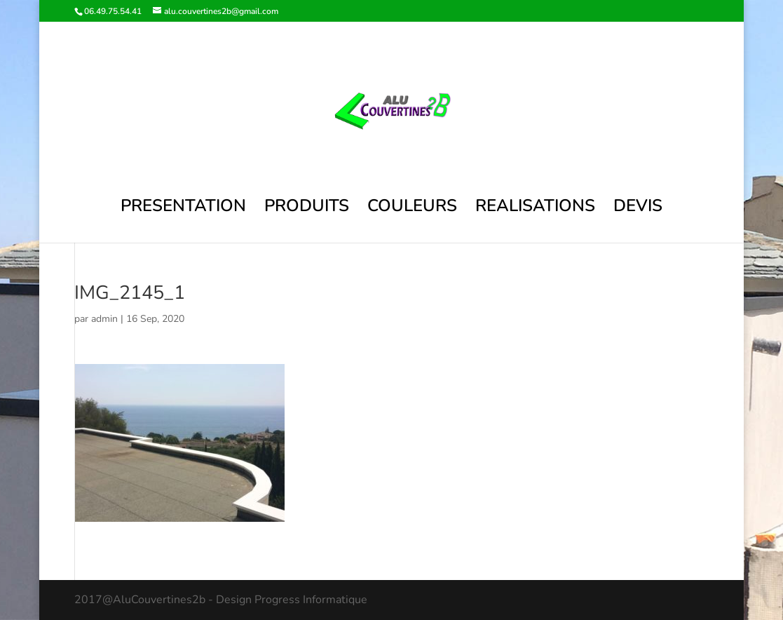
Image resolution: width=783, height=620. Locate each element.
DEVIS (637, 209)
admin (104, 318)
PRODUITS (306, 209)
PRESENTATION (183, 209)
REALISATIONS (535, 209)
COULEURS (412, 209)
